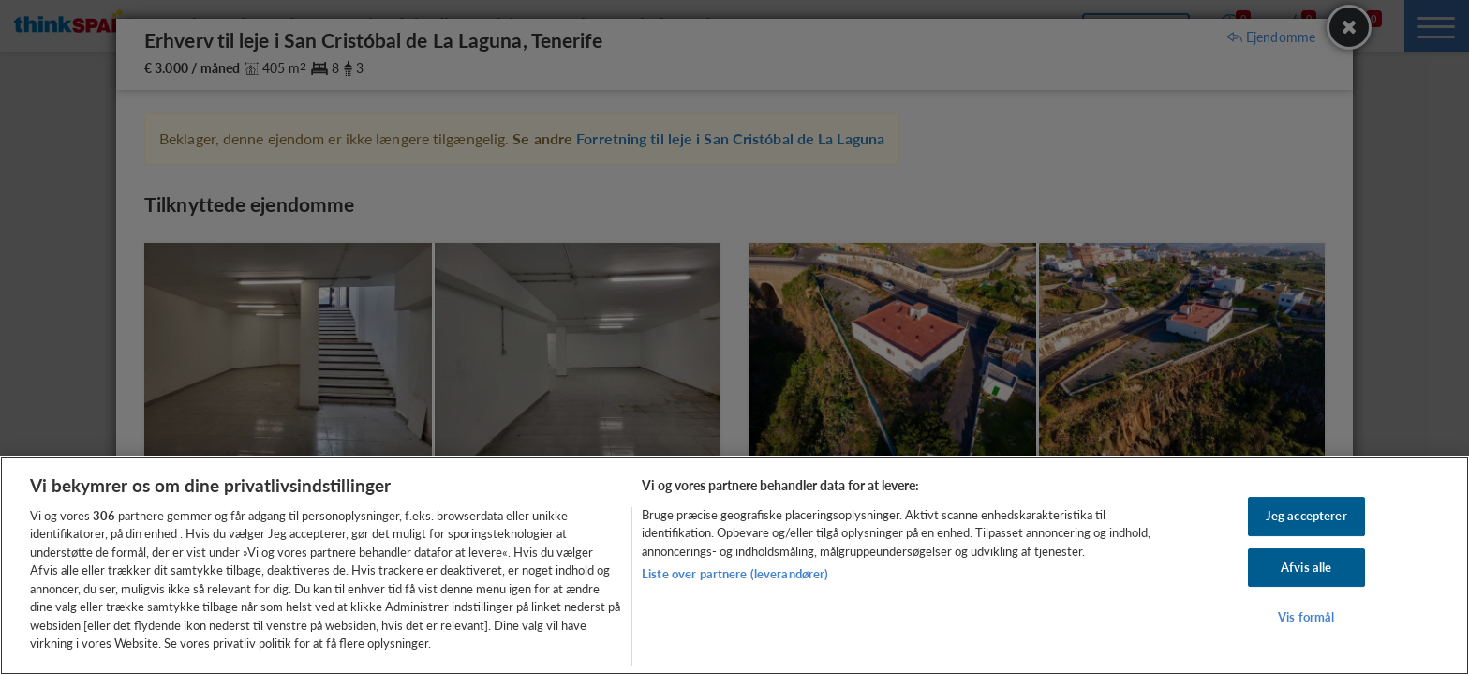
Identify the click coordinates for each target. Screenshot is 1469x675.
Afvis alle (1306, 567)
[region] (734, 565)
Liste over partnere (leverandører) (735, 573)
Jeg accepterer (1306, 515)
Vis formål (1306, 616)
